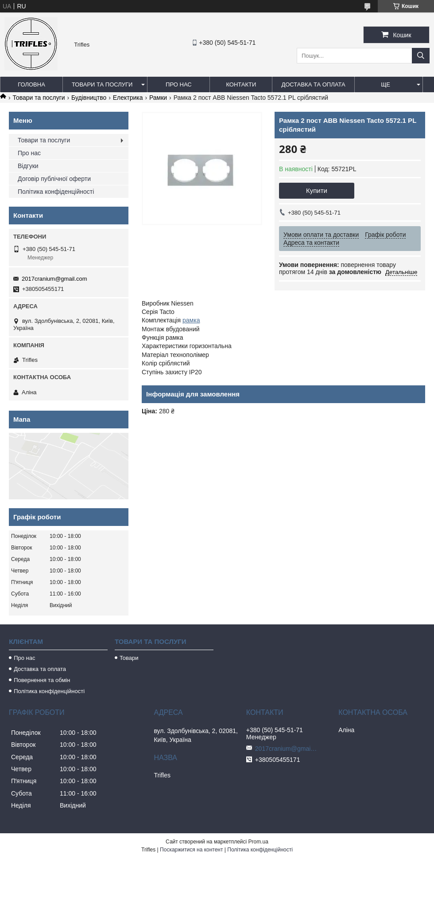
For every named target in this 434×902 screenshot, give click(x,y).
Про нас (179, 84)
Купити (316, 190)
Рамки (158, 97)
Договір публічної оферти (54, 178)
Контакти (241, 84)
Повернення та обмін (42, 680)
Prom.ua (258, 842)
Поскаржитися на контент (191, 850)
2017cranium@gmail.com (54, 278)
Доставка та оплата (313, 84)
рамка (191, 320)
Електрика (128, 97)
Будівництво (88, 97)
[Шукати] (421, 55)
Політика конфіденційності (56, 191)
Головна (31, 84)
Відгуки (28, 165)
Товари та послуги (102, 84)
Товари (129, 658)
